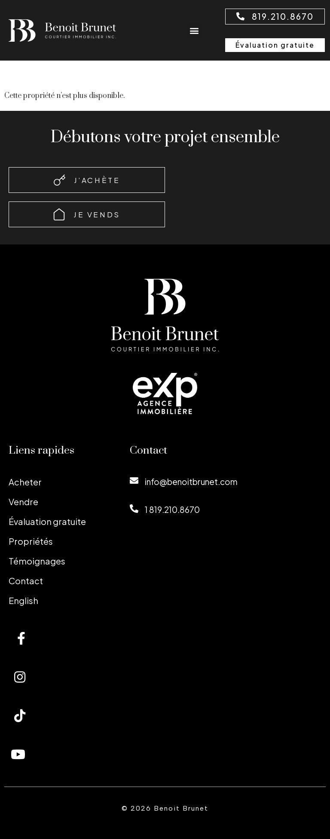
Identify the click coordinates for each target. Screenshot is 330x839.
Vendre (23, 501)
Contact (26, 580)
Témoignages (37, 560)
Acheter (25, 481)
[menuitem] (61, 600)
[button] (194, 30)
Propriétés (31, 541)
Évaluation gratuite (47, 521)
